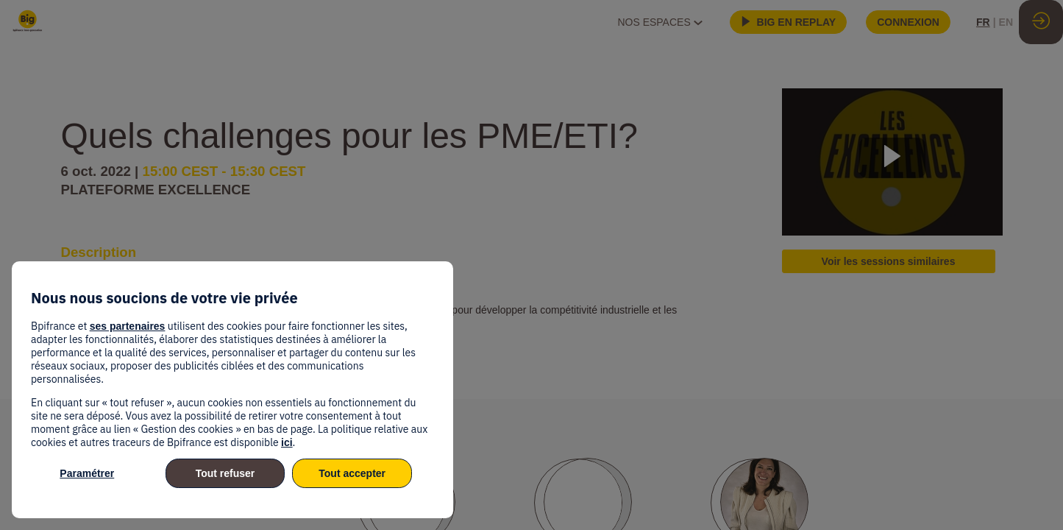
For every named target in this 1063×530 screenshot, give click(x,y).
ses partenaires (128, 326)
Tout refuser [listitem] (225, 473)
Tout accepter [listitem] (352, 473)
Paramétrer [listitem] (87, 473)
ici (287, 442)
